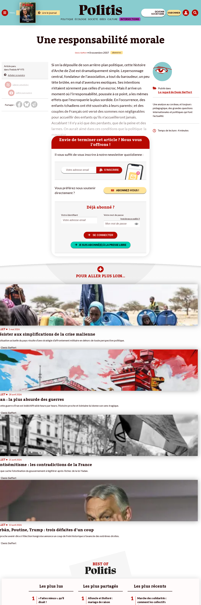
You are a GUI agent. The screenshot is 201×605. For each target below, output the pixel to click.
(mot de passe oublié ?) (130, 218)
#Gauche (57, 536)
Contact (33, 582)
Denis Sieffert (81, 52)
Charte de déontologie (77, 582)
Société (93, 19)
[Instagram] (88, 594)
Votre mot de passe (114, 214)
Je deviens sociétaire (37, 536)
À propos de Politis (36, 550)
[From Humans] (98, 593)
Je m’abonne (33, 539)
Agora (5, 529)
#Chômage (58, 543)
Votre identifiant (69, 214)
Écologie (80, 19)
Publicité (151, 582)
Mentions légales (51, 582)
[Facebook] (58, 594)
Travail (17, 529)
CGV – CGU (101, 582)
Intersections (130, 19)
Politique (67, 19)
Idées (103, 19)
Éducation (19, 536)
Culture (112, 19)
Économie (18, 533)
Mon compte (33, 553)
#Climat (56, 529)
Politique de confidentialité (127, 582)
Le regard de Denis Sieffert (175, 91)
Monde (5, 550)
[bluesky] (68, 594)
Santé (17, 539)
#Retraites (58, 539)
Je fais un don (34, 533)
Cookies (164, 582)
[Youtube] (78, 594)
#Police (56, 533)
